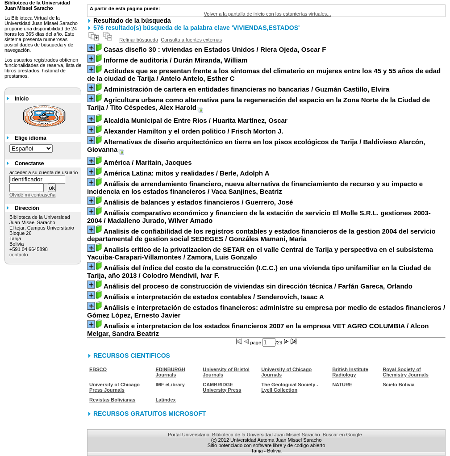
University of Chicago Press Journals (114, 387)
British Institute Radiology (350, 372)
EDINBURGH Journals (170, 372)
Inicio (22, 99)
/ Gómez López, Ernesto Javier (266, 311)
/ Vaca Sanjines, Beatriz (255, 187)
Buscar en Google (342, 434)
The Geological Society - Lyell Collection (289, 387)
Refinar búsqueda (138, 39)
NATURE (342, 384)
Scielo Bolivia (399, 384)
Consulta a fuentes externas (191, 39)
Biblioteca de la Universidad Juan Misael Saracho (266, 434)
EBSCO (98, 369)
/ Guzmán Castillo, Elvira (246, 89)
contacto (18, 254)
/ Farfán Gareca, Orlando (258, 286)
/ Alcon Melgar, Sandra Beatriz (258, 329)
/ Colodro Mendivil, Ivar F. (259, 271)
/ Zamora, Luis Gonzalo (260, 253)
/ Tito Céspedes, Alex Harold (258, 103)
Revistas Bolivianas (112, 399)
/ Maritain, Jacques (148, 162)
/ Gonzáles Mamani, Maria (261, 235)
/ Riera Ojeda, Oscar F (215, 49)
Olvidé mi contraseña (32, 194)
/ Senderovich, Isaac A (214, 297)
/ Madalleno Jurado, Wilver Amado (259, 216)
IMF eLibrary (169, 384)
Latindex (165, 399)
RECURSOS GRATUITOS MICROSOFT (149, 413)
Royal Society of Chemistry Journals (406, 372)
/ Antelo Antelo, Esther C (264, 74)
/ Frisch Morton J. (193, 131)
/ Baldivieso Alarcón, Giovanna (256, 145)
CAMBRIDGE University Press (222, 387)
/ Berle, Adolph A (187, 173)
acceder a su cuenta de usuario (43, 172)
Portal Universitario (188, 434)
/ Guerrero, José (198, 202)
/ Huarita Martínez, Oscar (196, 120)
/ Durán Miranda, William (175, 60)
